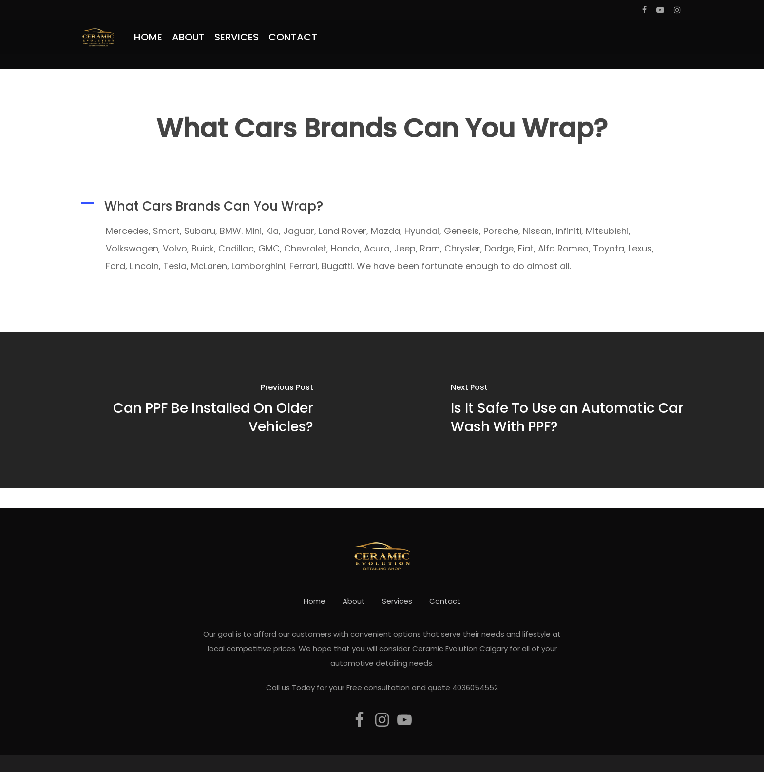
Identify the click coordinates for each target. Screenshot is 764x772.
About (354, 601)
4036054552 (475, 687)
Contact (444, 601)
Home (314, 601)
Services (397, 601)
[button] (382, 206)
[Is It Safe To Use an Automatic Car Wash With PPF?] (573, 410)
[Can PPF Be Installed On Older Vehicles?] (191, 410)
